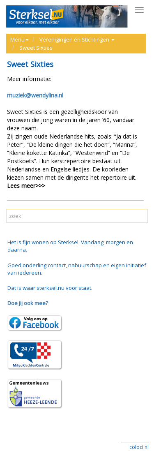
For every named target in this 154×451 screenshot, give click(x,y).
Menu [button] (19, 39)
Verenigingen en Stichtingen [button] (77, 39)
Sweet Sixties (36, 47)
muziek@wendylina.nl (35, 95)
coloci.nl (139, 447)
